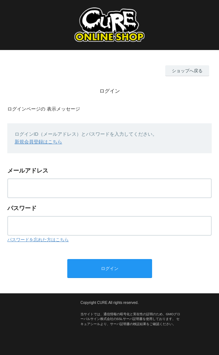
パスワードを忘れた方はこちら (38, 239)
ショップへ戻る (187, 70)
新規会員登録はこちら (38, 141)
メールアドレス (27, 170)
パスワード (22, 208)
